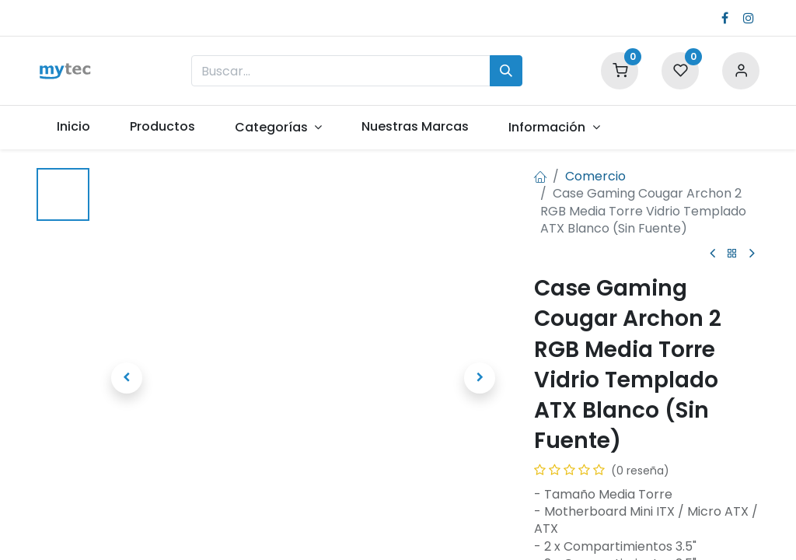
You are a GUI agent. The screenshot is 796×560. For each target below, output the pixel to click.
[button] (127, 378)
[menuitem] (73, 127)
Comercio (595, 176)
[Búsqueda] (506, 70)
